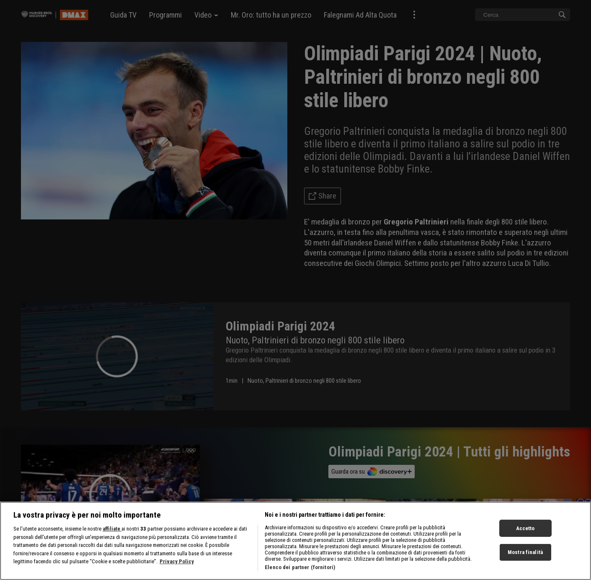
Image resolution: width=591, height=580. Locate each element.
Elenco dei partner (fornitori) (300, 567)
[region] (295, 541)
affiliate (112, 529)
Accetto (525, 528)
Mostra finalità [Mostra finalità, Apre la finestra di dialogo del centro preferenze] (525, 552)
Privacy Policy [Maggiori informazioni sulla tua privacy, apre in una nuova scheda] (177, 561)
